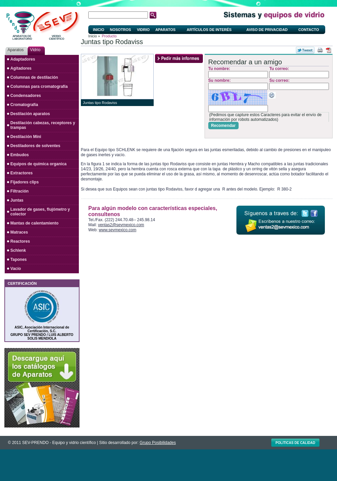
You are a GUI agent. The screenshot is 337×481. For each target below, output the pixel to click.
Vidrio (143, 30)
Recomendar (223, 125)
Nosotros (120, 30)
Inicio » (94, 36)
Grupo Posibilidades (158, 442)
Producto (109, 36)
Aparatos (165, 30)
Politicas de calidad (295, 443)
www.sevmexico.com (117, 230)
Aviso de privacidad (266, 30)
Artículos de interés (209, 30)
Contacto (308, 30)
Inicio (98, 30)
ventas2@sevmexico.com (121, 224)
